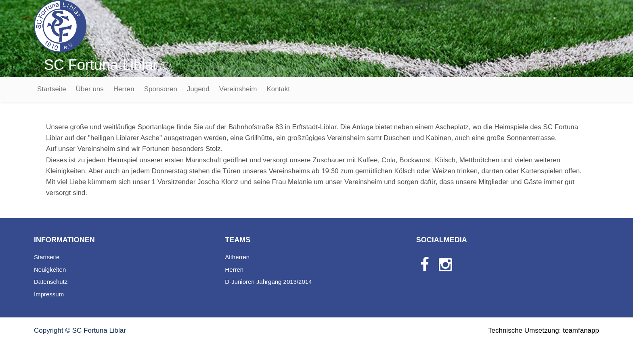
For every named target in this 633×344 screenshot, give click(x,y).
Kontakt (278, 89)
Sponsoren (160, 89)
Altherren (237, 257)
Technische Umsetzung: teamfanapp (543, 330)
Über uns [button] (90, 89)
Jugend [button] (198, 89)
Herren (123, 89)
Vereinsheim (238, 89)
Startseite (51, 89)
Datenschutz (50, 281)
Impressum (49, 294)
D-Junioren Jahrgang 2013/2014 (268, 281)
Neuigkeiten (50, 269)
